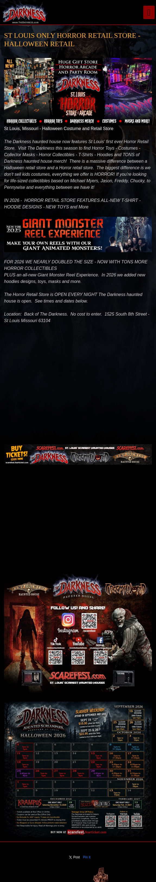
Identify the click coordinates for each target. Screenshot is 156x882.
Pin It (86, 857)
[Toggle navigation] (149, 12)
